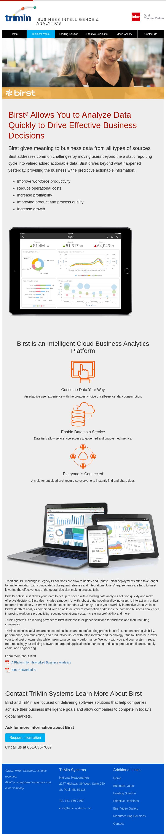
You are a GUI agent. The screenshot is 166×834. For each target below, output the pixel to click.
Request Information (25, 737)
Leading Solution (68, 33)
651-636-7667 (74, 800)
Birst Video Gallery (125, 808)
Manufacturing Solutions (129, 816)
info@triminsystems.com (75, 808)
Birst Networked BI (24, 669)
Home (14, 33)
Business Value (40, 33)
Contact (118, 823)
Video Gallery (124, 33)
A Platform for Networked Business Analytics (41, 662)
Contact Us (150, 33)
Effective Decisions (97, 33)
